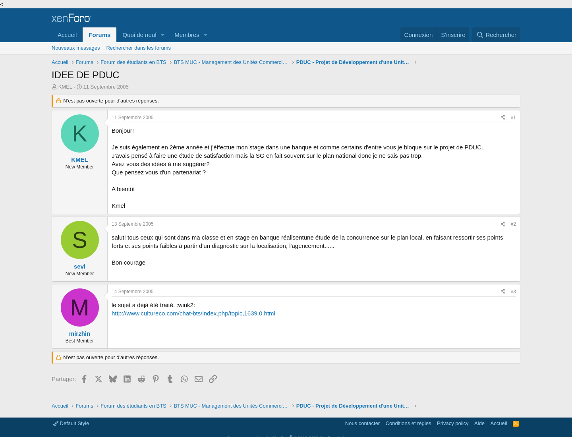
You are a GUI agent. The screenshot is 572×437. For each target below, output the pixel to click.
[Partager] (503, 117)
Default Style (71, 423)
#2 (513, 224)
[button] (162, 34)
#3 (513, 291)
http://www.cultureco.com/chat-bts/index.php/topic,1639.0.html (193, 313)
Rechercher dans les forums (138, 48)
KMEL (65, 87)
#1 (513, 117)
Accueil (67, 34)
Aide (479, 423)
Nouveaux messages (76, 48)
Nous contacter (362, 423)
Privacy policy (452, 423)
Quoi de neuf (139, 34)
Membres (186, 34)
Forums (99, 34)
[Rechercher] (496, 34)
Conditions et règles (408, 423)
